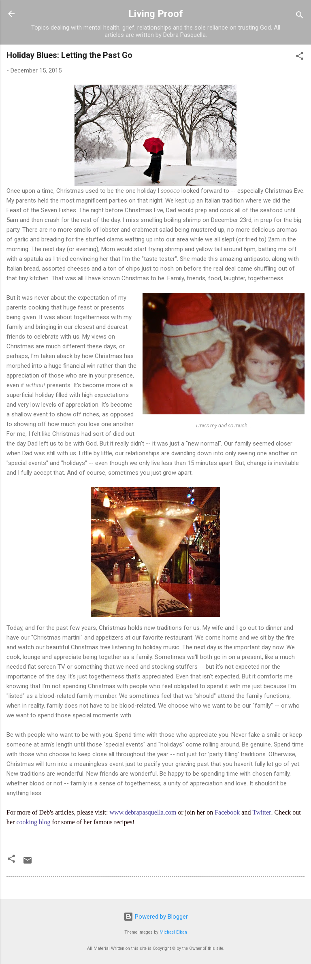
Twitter (261, 812)
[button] (300, 57)
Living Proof (155, 13)
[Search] (300, 16)
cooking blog (33, 822)
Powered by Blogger (156, 916)
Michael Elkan (173, 932)
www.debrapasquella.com (142, 812)
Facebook (227, 812)
